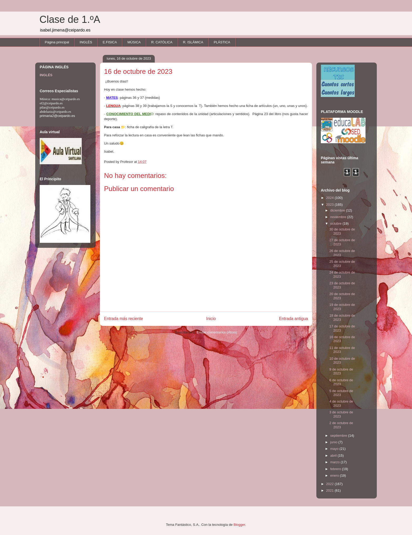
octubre (336, 223)
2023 (330, 205)
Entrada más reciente (123, 318)
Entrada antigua (293, 318)
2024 (330, 198)
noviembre (338, 217)
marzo (335, 462)
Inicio (211, 318)
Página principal (57, 42)
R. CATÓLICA (161, 42)
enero (335, 475)
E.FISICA (110, 42)
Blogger (239, 525)
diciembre (338, 210)
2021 (330, 490)
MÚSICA (134, 42)
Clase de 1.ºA (69, 19)
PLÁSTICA (222, 42)
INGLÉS (86, 42)
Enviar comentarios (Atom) (217, 332)
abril (334, 455)
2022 (330, 484)
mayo (334, 449)
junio (334, 442)
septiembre (339, 436)
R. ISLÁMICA (193, 42)
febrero (336, 469)
